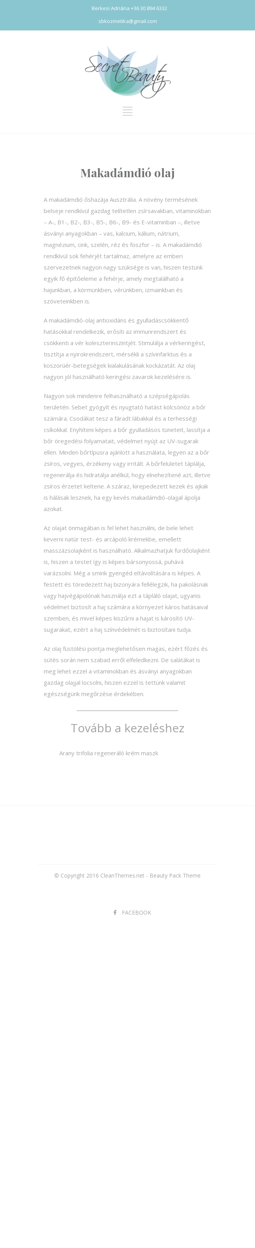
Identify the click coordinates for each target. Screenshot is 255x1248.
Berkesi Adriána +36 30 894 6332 (129, 8)
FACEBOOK (136, 912)
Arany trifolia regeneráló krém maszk (108, 753)
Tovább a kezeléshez (127, 728)
